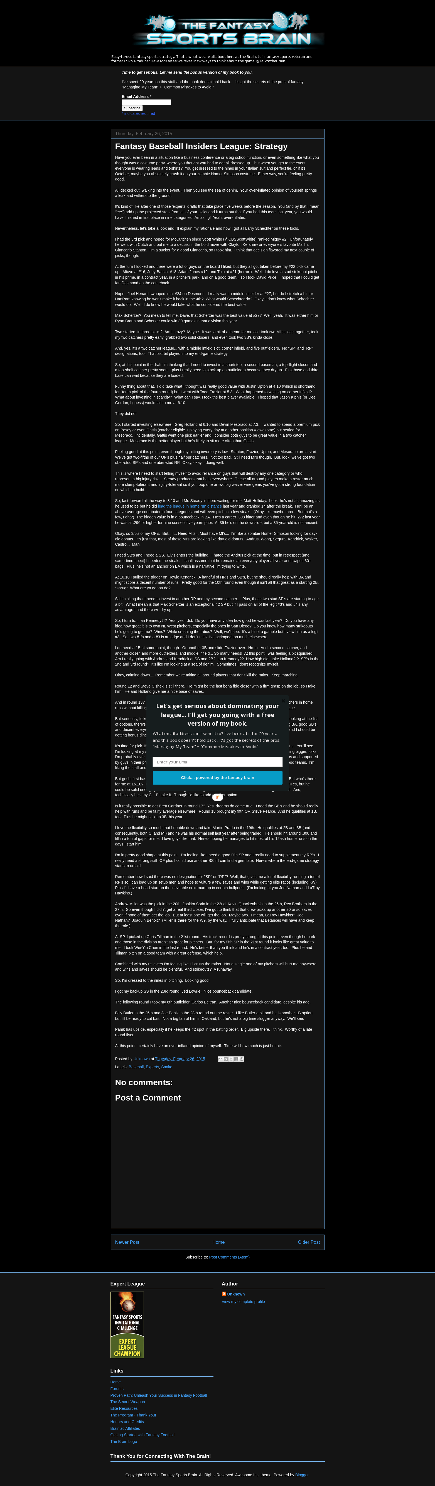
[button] (217, 714)
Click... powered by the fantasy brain (217, 777)
